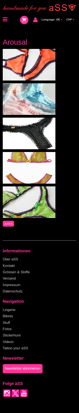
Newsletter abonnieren (22, 368)
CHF (70, 19)
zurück (8, 223)
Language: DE (52, 19)
